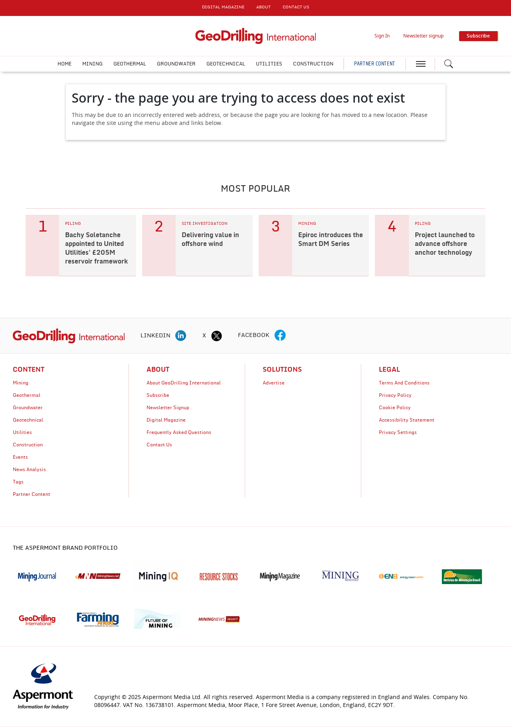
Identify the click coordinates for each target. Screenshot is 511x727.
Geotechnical (225, 63)
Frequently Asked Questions (179, 432)
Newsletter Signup (168, 407)
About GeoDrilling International (184, 382)
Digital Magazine (166, 420)
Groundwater (176, 63)
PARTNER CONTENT (374, 64)
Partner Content (31, 494)
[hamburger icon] (421, 64)
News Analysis (29, 469)
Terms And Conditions (404, 382)
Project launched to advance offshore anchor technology (445, 244)
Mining (92, 63)
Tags (18, 481)
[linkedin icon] (180, 335)
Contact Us (159, 444)
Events (20, 457)
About (263, 7)
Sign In (382, 36)
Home (64, 63)
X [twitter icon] (204, 336)
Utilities (269, 63)
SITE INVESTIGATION (205, 224)
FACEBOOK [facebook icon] (253, 335)
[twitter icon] (216, 335)
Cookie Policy (395, 407)
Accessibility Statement (406, 420)
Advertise (274, 382)
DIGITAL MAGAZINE (223, 7)
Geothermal (129, 63)
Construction (313, 63)
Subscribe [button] (478, 36)
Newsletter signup (423, 36)
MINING (307, 224)
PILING (73, 224)
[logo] (69, 336)
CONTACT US (296, 7)
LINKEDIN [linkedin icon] (155, 336)
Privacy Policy (395, 395)
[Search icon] (449, 64)
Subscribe (158, 395)
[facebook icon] (280, 335)
